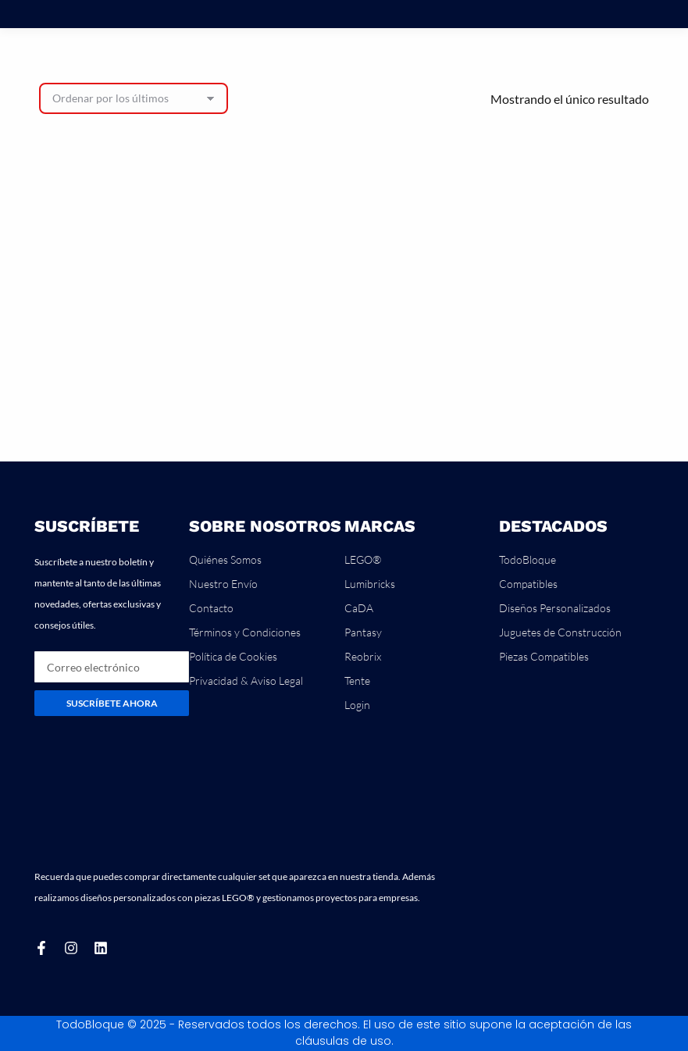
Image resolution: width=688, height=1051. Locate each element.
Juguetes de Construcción (560, 632)
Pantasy (363, 632)
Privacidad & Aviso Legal (246, 680)
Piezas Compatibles (544, 656)
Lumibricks (369, 583)
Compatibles (528, 583)
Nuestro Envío (223, 583)
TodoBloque (527, 559)
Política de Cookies (233, 656)
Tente (357, 680)
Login (357, 704)
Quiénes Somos (225, 559)
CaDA (358, 608)
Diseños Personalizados (555, 608)
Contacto (211, 608)
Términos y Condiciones (245, 632)
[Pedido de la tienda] (133, 98)
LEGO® (362, 559)
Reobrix (362, 656)
